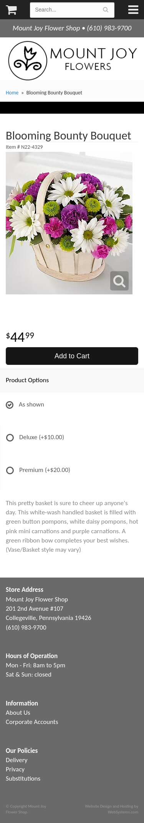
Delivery (16, 760)
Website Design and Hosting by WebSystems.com (111, 809)
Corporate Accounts (32, 722)
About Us (18, 713)
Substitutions (23, 778)
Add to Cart (72, 356)
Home (12, 92)
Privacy (15, 769)
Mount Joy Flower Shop (72, 60)
